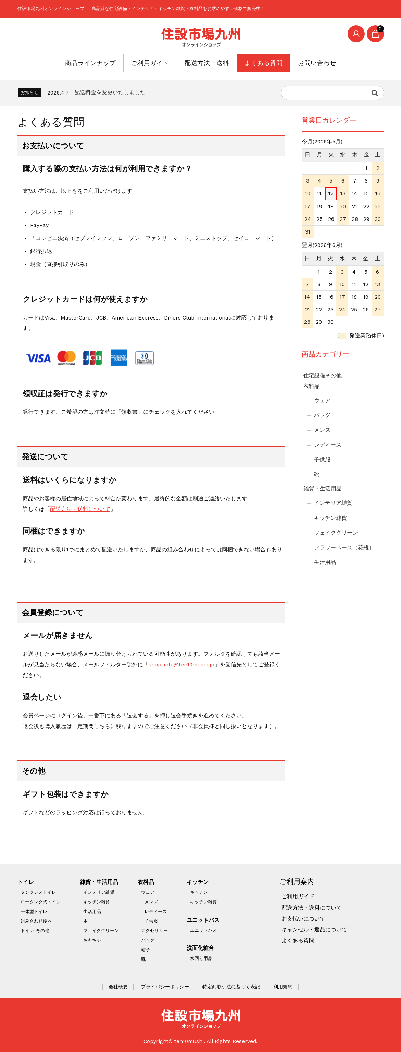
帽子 (145, 949)
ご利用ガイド (161, 63)
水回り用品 (201, 958)
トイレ (25, 882)
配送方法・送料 (205, 63)
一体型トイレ (34, 911)
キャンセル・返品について (314, 930)
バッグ (322, 415)
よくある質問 (250, 63)
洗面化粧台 (200, 948)
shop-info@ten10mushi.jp (181, 665)
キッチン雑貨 (330, 518)
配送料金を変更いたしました (110, 92)
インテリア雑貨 (333, 503)
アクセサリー (154, 930)
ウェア (322, 401)
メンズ (322, 430)
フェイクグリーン (336, 533)
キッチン (198, 882)
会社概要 (118, 986)
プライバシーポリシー (165, 986)
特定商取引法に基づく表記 (231, 986)
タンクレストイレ (38, 892)
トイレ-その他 (35, 930)
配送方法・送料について (80, 509)
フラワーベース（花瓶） (344, 547)
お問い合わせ (292, 63)
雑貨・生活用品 (322, 489)
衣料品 (311, 386)
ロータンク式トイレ (41, 901)
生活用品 (325, 562)
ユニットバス (203, 920)
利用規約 (282, 986)
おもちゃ (92, 940)
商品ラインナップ (114, 63)
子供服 (322, 459)
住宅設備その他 (322, 376)
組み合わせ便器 (36, 921)
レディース (327, 445)
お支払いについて (303, 919)
